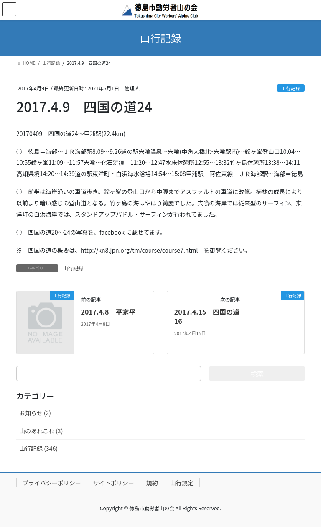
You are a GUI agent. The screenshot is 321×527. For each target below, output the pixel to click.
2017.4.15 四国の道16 (206, 316)
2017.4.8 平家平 (108, 312)
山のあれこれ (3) (41, 431)
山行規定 (182, 482)
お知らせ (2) (35, 413)
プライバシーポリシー (52, 482)
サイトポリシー (113, 482)
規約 (152, 482)
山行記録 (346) (38, 448)
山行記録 (290, 88)
